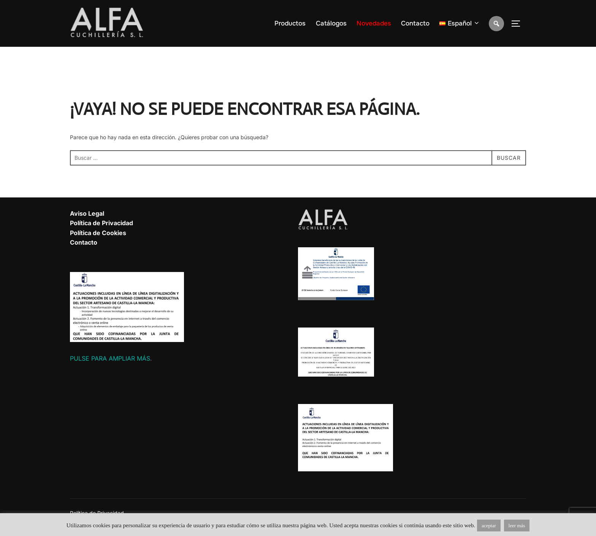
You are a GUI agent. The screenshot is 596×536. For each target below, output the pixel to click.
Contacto (415, 23)
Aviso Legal (87, 213)
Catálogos (331, 23)
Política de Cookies (98, 233)
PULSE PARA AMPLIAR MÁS (110, 358)
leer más (517, 525)
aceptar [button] (489, 525)
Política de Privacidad (101, 223)
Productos (290, 23)
